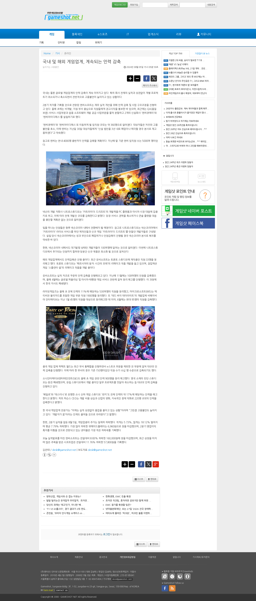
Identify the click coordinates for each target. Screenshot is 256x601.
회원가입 (134, 5)
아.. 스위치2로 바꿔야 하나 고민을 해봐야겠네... (187, 146)
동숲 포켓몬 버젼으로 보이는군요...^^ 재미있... (187, 142)
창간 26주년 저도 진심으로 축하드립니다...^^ (186, 129)
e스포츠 (102, 34)
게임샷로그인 (120, 5)
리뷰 (178, 34)
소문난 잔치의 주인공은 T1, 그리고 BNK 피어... (190, 81)
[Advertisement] (203, 18)
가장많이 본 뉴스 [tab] (202, 54)
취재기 (98, 42)
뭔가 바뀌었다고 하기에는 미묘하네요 (182, 121)
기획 (41, 42)
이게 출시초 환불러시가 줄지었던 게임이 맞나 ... (187, 113)
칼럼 (78, 42)
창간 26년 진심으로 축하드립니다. (181, 133)
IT (128, 34)
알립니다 (170, 156)
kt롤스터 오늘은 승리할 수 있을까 (183, 73)
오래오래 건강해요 (174, 117)
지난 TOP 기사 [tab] (175, 54)
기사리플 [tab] (168, 103)
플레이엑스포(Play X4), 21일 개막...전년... (188, 69)
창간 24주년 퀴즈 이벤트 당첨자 (179, 162)
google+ (156, 464)
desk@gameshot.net (64, 450)
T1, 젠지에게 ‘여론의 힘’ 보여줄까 (183, 85)
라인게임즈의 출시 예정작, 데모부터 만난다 (188, 93)
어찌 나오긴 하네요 (174, 137)
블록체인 (77, 34)
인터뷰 (61, 42)
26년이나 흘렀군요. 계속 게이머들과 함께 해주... (187, 109)
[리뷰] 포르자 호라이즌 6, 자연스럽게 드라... (188, 89)
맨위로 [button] (152, 479)
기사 (57, 53)
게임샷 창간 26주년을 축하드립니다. (182, 125)
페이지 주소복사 (150, 85)
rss (172, 588)
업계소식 (153, 34)
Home (47, 53)
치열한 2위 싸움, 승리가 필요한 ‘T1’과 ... (187, 60)
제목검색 (174, 5)
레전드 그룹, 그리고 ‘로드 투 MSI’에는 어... (188, 77)
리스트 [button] (139, 479)
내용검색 (211, 5)
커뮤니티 (204, 34)
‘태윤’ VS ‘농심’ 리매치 (178, 64)
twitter (154, 78)
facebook (146, 78)
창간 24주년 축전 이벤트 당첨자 (179, 166)
